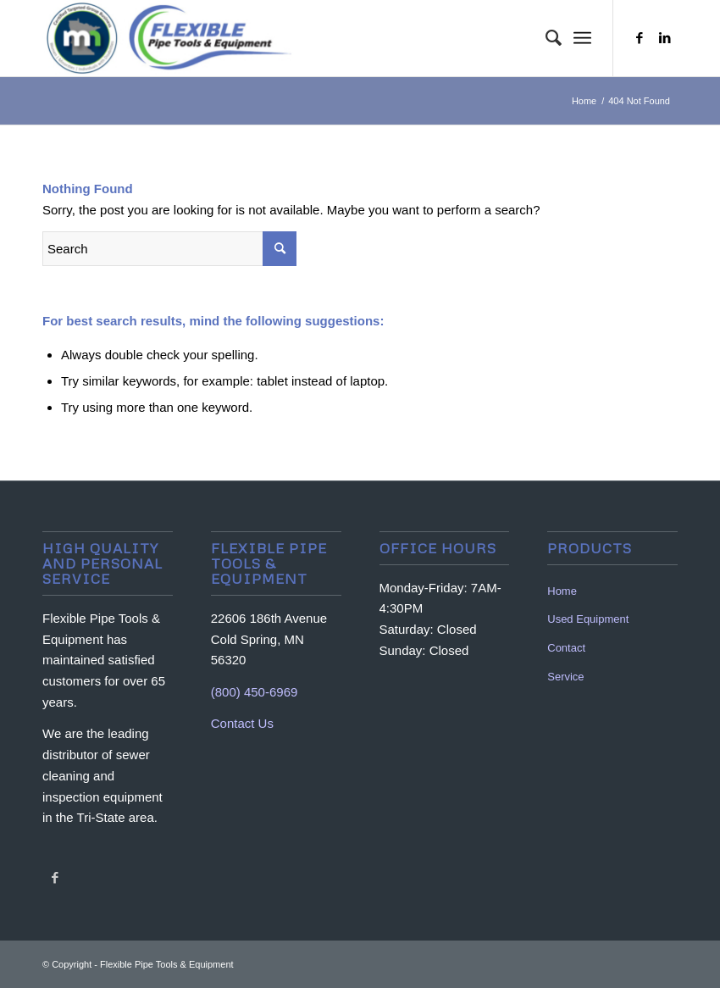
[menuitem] (545, 38)
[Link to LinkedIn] (665, 38)
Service (565, 676)
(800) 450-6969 (254, 692)
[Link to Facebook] (639, 38)
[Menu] (582, 38)
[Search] (545, 38)
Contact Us (242, 723)
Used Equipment (588, 619)
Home (562, 591)
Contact (566, 647)
